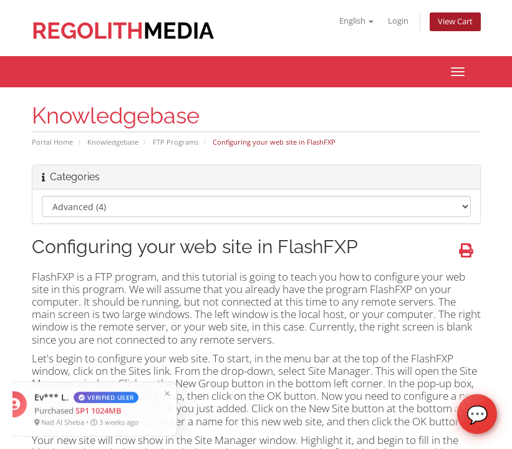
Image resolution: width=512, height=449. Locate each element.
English (356, 21)
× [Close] (86, 392)
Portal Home (52, 142)
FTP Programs (175, 142)
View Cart (455, 21)
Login (398, 21)
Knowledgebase (112, 142)
